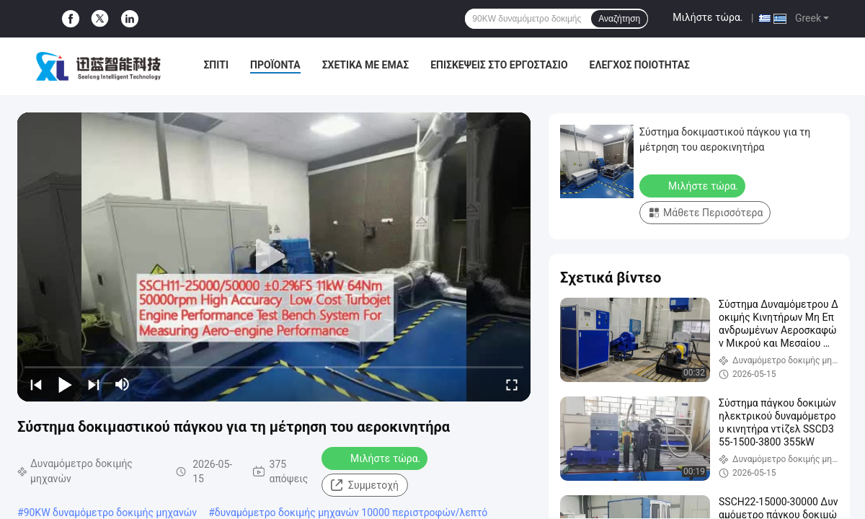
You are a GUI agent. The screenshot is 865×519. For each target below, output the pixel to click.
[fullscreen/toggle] (511, 384)
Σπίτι (216, 65)
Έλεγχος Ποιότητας (640, 65)
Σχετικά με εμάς (365, 65)
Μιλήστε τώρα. (707, 17)
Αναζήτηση (619, 19)
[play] (274, 257)
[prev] (36, 384)
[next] (93, 384)
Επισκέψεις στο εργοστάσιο (498, 65)
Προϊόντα (275, 65)
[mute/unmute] (122, 384)
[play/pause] (64, 384)
